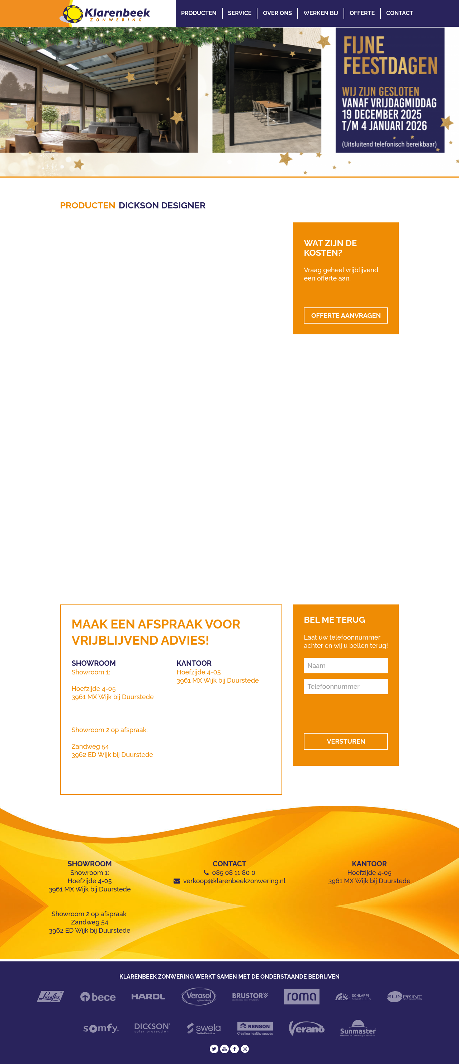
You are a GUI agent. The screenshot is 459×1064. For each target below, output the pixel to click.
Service (240, 13)
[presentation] (346, 710)
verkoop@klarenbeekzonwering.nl (234, 881)
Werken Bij (320, 13)
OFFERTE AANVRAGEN (346, 315)
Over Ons (277, 13)
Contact (399, 13)
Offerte (362, 13)
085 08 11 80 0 (233, 872)
